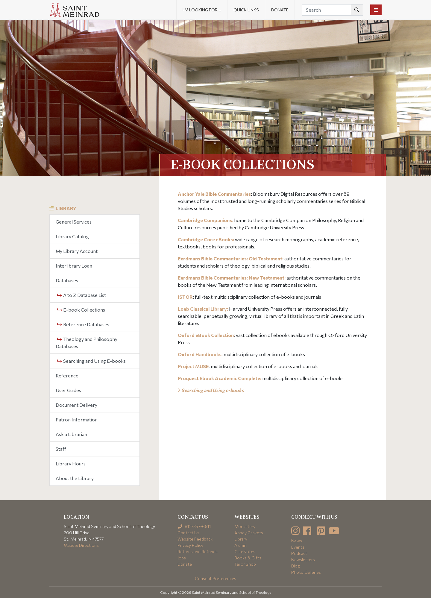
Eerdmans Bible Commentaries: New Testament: (232, 277)
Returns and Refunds (197, 551)
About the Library (75, 478)
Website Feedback (195, 538)
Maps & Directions (81, 545)
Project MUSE (193, 366)
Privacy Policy (190, 545)
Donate (280, 9)
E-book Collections (81, 309)
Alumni (240, 545)
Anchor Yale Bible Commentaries (214, 194)
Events (297, 547)
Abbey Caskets (248, 532)
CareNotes (244, 551)
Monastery (244, 526)
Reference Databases (83, 324)
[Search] (332, 10)
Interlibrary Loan (74, 265)
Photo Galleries (306, 572)
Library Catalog (72, 236)
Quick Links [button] (246, 9)
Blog (295, 565)
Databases (67, 280)
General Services (74, 221)
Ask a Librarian (71, 434)
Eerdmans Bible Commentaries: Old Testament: (230, 258)
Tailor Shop (245, 564)
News (296, 540)
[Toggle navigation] (376, 9)
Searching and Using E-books (91, 361)
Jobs (181, 557)
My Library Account (77, 251)
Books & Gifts (247, 557)
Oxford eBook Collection (206, 335)
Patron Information (77, 419)
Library (66, 208)
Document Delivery (76, 405)
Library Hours (71, 463)
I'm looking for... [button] (202, 9)
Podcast (299, 553)
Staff (61, 449)
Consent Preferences (215, 578)
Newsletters (303, 559)
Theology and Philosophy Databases (86, 342)
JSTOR (185, 297)
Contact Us (188, 532)
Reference (67, 375)
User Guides (68, 390)
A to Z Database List (81, 295)
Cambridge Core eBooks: (206, 239)
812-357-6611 (194, 526)
